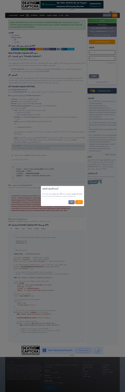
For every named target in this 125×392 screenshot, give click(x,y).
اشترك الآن (79, 194)
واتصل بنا (73, 194)
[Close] (82, 188)
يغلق (72, 202)
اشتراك (79, 202)
